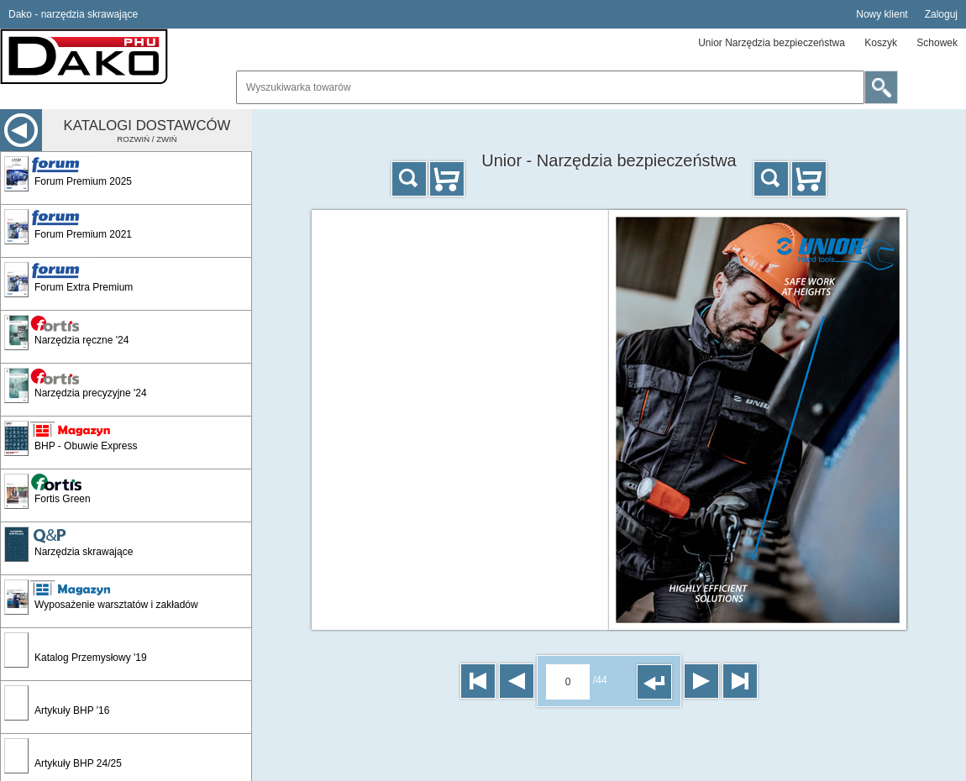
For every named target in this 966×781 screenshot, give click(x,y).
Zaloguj (941, 14)
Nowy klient (881, 14)
